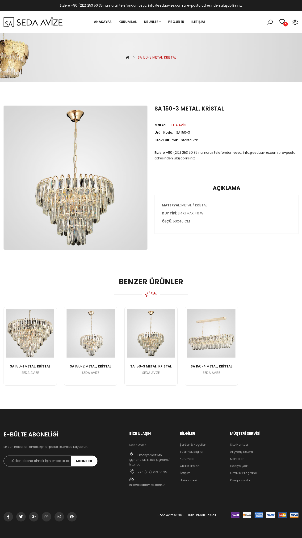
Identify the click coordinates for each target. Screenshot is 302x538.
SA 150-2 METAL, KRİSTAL (90, 366)
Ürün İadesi (188, 480)
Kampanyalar (240, 480)
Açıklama (226, 188)
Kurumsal (187, 459)
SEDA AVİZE (178, 125)
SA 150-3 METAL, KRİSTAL (157, 57)
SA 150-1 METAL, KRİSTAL (30, 366)
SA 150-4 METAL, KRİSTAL (211, 366)
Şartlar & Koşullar (193, 445)
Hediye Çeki (239, 466)
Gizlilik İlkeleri (190, 466)
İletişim (185, 473)
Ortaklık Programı (243, 473)
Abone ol (84, 461)
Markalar (237, 459)
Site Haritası (239, 445)
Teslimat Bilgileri (192, 452)
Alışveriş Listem (241, 452)
